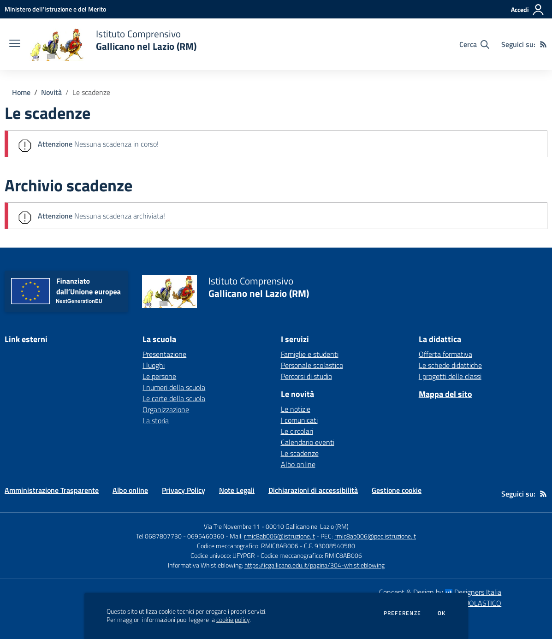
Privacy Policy (183, 490)
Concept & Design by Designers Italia (440, 592)
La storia (155, 420)
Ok (442, 613)
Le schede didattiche (450, 365)
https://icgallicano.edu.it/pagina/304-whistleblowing (314, 565)
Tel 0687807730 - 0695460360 (180, 536)
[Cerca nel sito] (474, 44)
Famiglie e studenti (309, 354)
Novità (51, 92)
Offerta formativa (445, 354)
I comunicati (299, 420)
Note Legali (237, 490)
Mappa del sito (445, 394)
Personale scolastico (312, 365)
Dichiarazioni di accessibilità (313, 490)
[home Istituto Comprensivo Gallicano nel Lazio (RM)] (113, 44)
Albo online (298, 464)
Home (21, 92)
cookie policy (232, 620)
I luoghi (153, 365)
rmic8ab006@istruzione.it (279, 536)
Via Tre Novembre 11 (232, 526)
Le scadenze (91, 92)
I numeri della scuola (173, 387)
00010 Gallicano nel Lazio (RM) (307, 526)
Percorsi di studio (306, 376)
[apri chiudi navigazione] (14, 44)
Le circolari (297, 431)
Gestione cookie (396, 490)
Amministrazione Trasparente (52, 490)
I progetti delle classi (450, 376)
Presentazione (164, 354)
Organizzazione (165, 409)
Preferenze (402, 613)
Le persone (159, 376)
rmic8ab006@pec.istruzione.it (375, 536)
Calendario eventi (307, 442)
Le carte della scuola (173, 398)
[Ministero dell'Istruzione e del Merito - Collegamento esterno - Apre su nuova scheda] (55, 9)
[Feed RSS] (543, 44)
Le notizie (295, 408)
